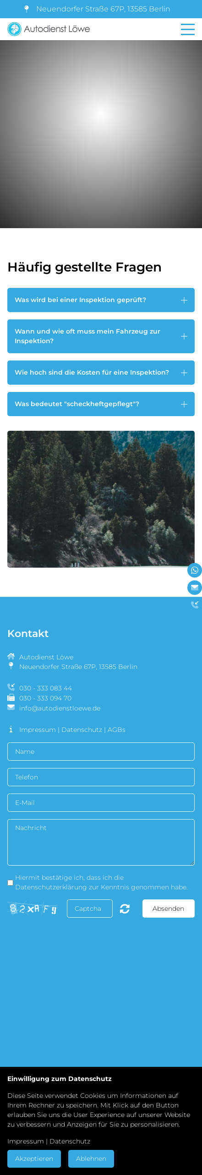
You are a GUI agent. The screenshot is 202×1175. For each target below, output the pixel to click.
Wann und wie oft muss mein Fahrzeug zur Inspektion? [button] (87, 336)
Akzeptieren (34, 1158)
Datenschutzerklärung (51, 887)
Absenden (168, 908)
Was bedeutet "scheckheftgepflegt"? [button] (77, 404)
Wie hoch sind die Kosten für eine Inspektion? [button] (92, 372)
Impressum (37, 730)
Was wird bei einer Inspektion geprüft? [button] (80, 300)
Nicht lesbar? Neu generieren (125, 908)
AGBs (117, 730)
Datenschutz (81, 730)
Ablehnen (91, 1158)
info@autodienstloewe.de (59, 708)
